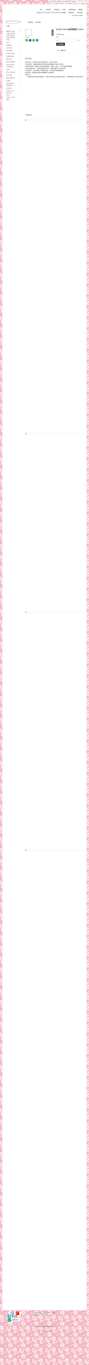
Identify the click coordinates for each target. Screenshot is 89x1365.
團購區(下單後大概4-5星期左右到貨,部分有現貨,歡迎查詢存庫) (10, 35)
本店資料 (48, 10)
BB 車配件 (9, 51)
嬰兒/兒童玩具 (10, 72)
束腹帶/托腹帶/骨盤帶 (10, 84)
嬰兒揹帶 (9, 59)
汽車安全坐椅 (10, 53)
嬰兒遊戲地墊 (10, 78)
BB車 (64, 10)
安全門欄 (9, 75)
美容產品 (9, 88)
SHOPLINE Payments (47, 1331)
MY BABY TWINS (77, 15)
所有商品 (57, 10)
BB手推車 (9, 48)
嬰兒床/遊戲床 (10, 62)
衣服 (7, 69)
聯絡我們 (71, 12)
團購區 (81, 10)
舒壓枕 (8, 81)
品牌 (7, 42)
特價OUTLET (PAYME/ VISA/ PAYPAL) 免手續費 (51, 12)
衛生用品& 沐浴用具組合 (10, 66)
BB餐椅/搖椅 (10, 56)
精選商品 (9, 45)
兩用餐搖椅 (72, 10)
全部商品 (30, 22)
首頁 (41, 10)
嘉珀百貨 (80, 12)
